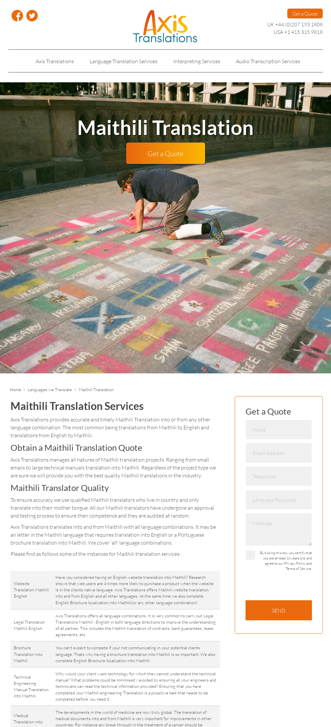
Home (15, 389)
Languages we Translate (50, 389)
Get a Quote (305, 13)
